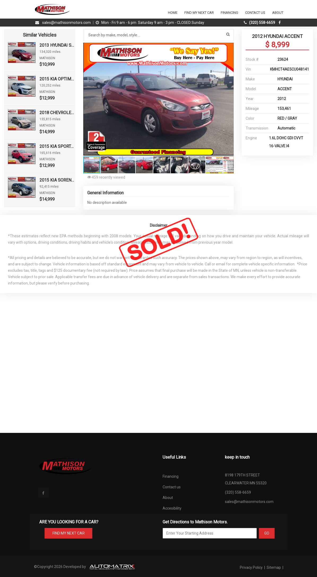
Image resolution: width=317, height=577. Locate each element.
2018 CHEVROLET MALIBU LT (57, 112)
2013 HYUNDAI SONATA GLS (57, 45)
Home (172, 13)
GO (266, 533)
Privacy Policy (251, 567)
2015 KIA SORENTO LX (57, 180)
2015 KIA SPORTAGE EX (57, 146)
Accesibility (172, 508)
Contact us (172, 487)
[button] (229, 47)
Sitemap (274, 567)
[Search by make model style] (158, 35)
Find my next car (199, 13)
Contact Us (255, 13)
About (277, 13)
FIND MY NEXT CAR (68, 533)
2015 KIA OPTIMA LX (57, 78)
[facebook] (280, 22)
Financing (229, 13)
